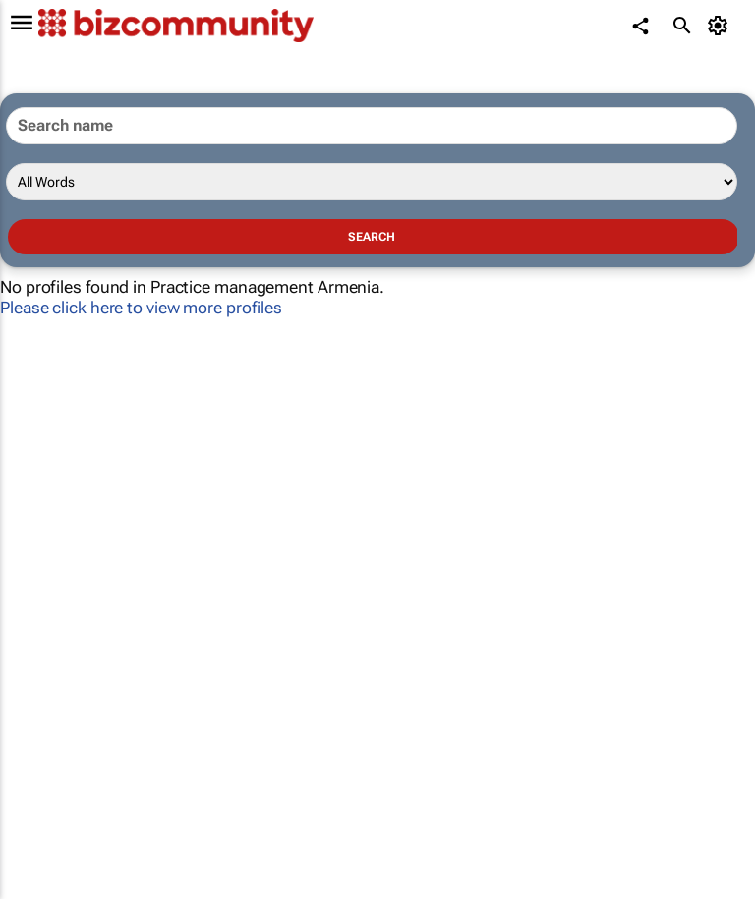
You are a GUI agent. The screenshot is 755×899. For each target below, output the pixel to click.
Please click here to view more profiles (141, 307)
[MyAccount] (721, 25)
